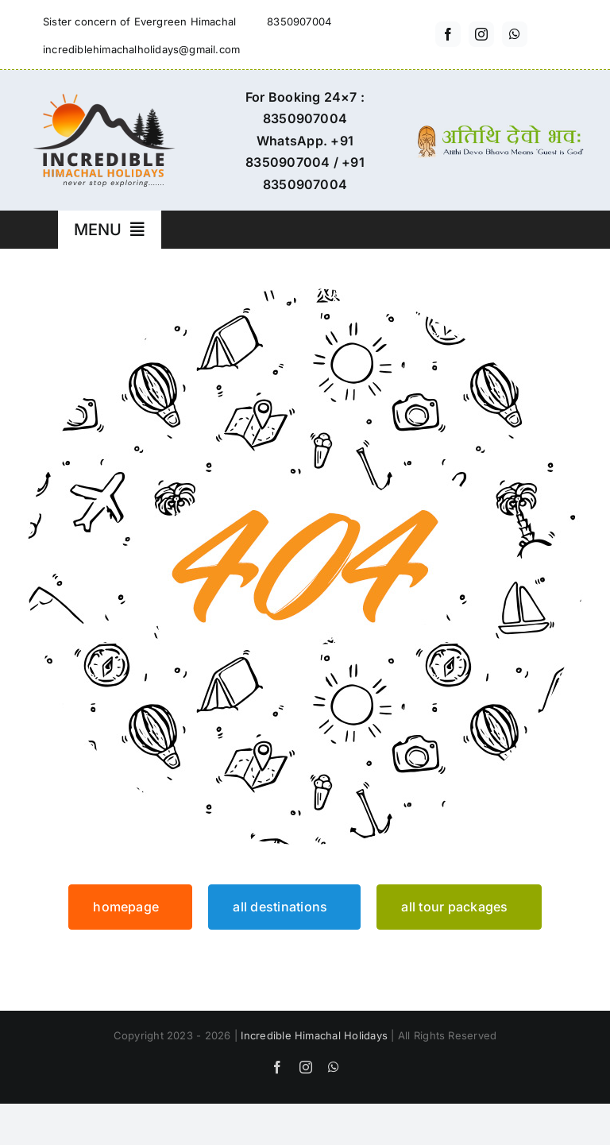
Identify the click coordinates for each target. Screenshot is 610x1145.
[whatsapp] (514, 34)
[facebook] (448, 34)
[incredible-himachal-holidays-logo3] (103, 100)
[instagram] (481, 34)
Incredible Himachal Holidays (314, 1035)
